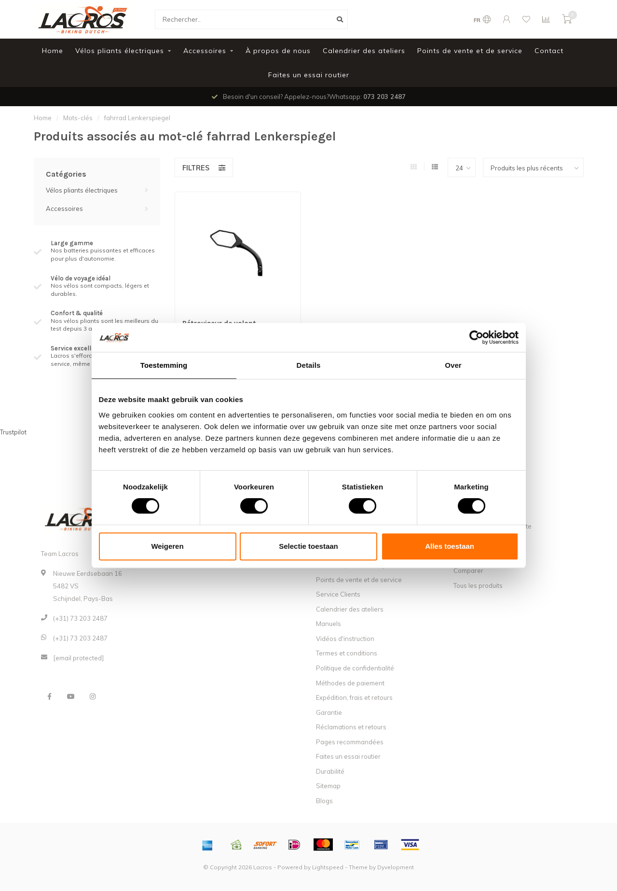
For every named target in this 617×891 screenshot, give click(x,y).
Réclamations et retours (351, 727)
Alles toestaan (449, 546)
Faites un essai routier (308, 74)
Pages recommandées (350, 742)
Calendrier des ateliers (364, 50)
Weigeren (167, 546)
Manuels (328, 623)
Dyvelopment (395, 867)
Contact (549, 50)
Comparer (468, 570)
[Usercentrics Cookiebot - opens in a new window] (476, 337)
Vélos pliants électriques (119, 50)
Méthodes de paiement (350, 683)
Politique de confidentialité (355, 668)
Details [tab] (309, 365)
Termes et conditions (346, 653)
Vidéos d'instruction (345, 638)
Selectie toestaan (308, 546)
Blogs (324, 801)
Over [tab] (453, 365)
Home (52, 50)
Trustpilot (13, 432)
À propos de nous (278, 50)
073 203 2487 (384, 96)
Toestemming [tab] (164, 365)
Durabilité (330, 771)
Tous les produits (478, 585)
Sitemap (328, 786)
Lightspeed (327, 867)
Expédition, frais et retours (354, 697)
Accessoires (204, 50)
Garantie (329, 712)
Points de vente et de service (469, 50)
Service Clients (338, 594)
